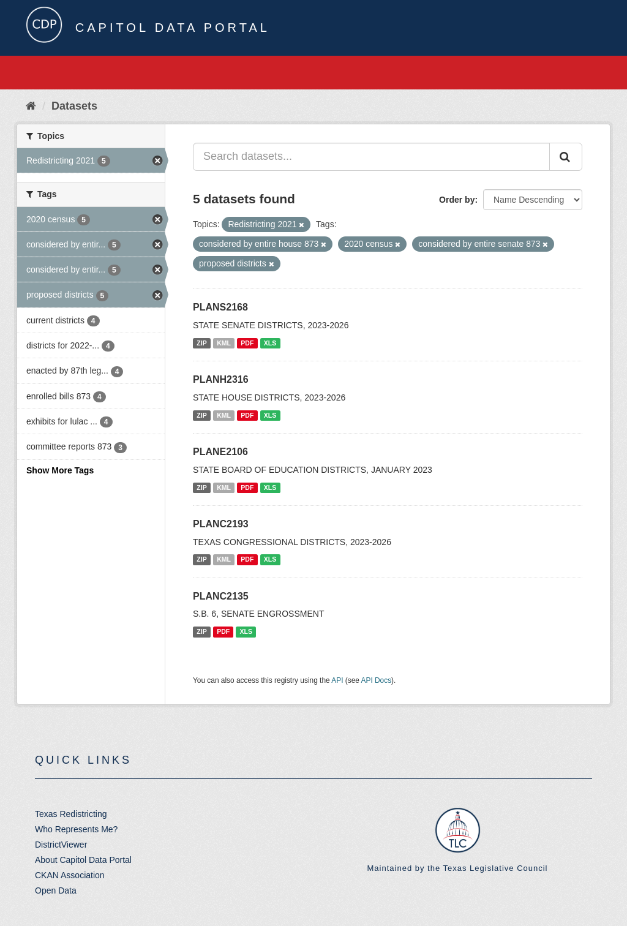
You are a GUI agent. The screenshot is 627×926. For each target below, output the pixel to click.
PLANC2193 (221, 524)
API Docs (376, 680)
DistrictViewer (61, 844)
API (337, 680)
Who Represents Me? (76, 829)
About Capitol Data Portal (83, 860)
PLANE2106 (220, 451)
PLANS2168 (220, 307)
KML (224, 343)
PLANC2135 (221, 596)
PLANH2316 (221, 379)
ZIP (201, 343)
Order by (457, 200)
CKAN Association (70, 875)
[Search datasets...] (371, 157)
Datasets (74, 106)
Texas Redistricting (71, 814)
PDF (247, 343)
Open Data (56, 890)
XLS (270, 343)
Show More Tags (60, 470)
